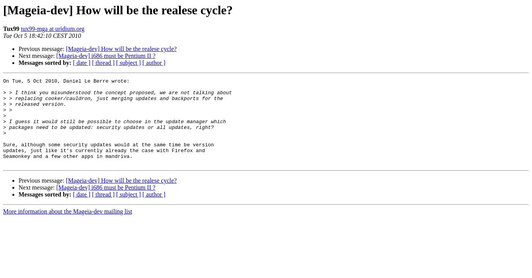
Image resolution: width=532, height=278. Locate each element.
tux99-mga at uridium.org (53, 28)
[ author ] (154, 62)
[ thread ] (103, 62)
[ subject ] (128, 62)
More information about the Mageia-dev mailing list (67, 228)
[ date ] (81, 62)
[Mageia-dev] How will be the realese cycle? (121, 49)
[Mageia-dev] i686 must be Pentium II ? (106, 56)
